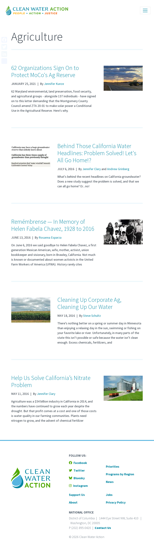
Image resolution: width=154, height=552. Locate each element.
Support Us (77, 495)
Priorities (112, 466)
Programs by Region (120, 474)
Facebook (78, 463)
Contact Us (103, 528)
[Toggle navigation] (145, 10)
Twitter (77, 470)
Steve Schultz (92, 316)
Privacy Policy (116, 502)
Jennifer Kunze (54, 84)
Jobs (109, 495)
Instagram (78, 486)
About (73, 502)
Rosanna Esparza (50, 237)
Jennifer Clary (91, 169)
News (110, 482)
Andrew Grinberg (118, 169)
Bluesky (77, 478)
